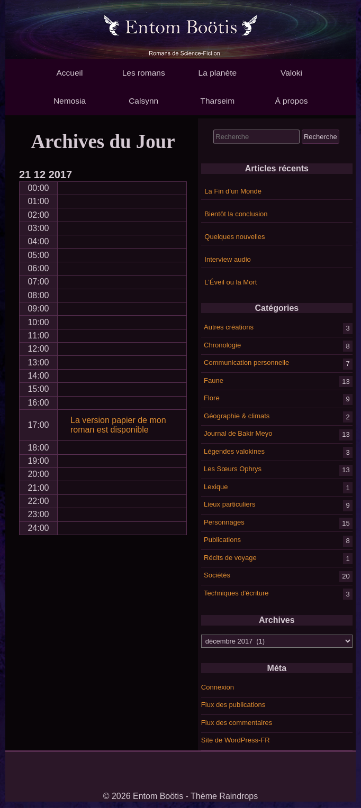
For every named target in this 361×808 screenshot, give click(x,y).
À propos (291, 100)
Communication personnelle (246, 362)
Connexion (217, 687)
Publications (222, 540)
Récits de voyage (230, 557)
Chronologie (222, 344)
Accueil (69, 72)
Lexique (216, 486)
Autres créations (229, 327)
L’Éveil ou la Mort (230, 282)
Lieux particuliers (230, 504)
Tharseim (218, 100)
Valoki (291, 72)
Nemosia (69, 100)
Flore (212, 398)
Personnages (224, 522)
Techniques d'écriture (236, 592)
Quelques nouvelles (234, 237)
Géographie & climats (236, 415)
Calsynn (143, 100)
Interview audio (227, 259)
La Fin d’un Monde (232, 191)
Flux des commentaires (236, 723)
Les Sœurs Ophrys (232, 469)
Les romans (143, 72)
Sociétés (217, 575)
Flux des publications (233, 705)
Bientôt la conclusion (235, 214)
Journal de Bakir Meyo (238, 433)
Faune (213, 380)
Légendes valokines (234, 451)
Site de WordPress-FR (235, 740)
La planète (217, 72)
